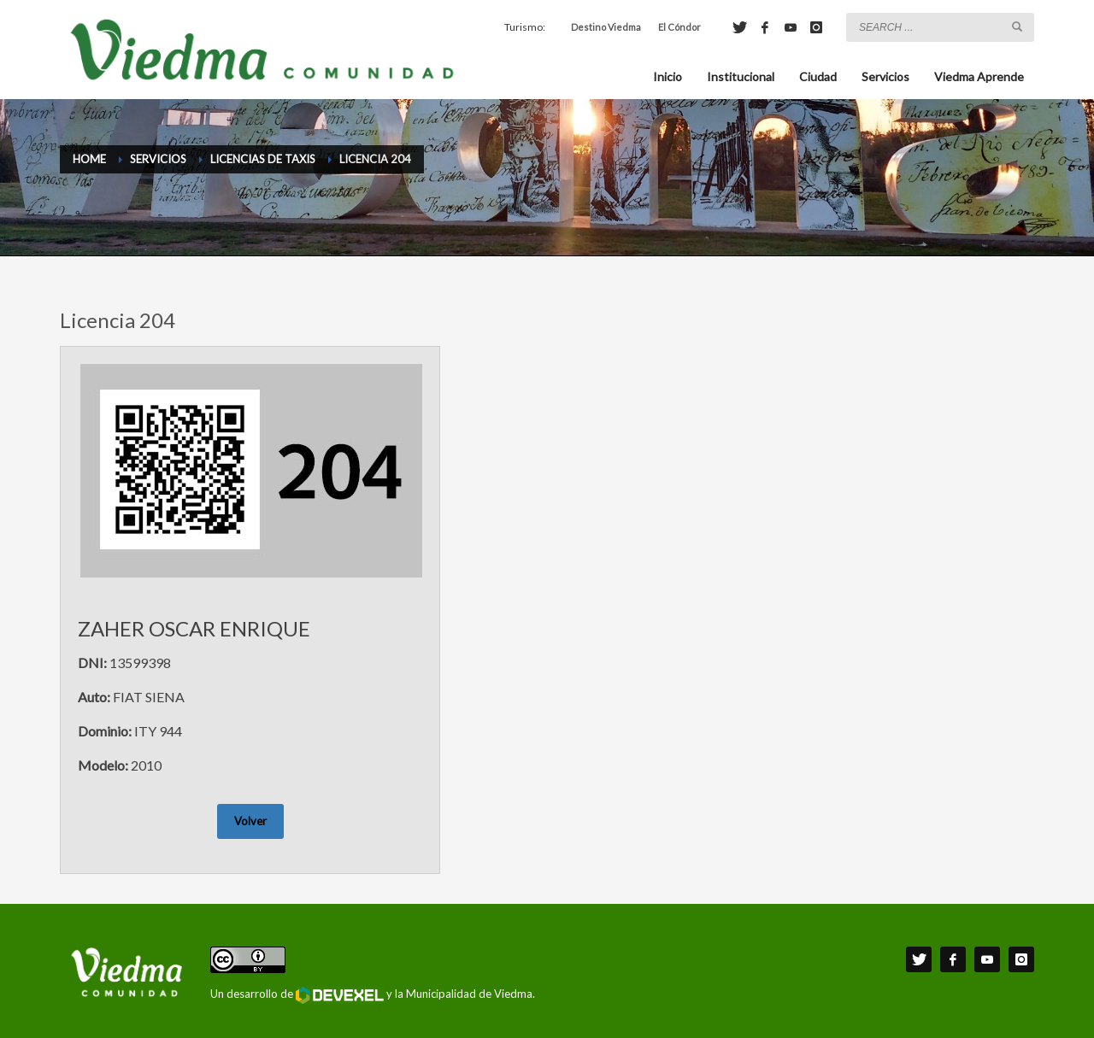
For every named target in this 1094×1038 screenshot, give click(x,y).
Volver (250, 821)
